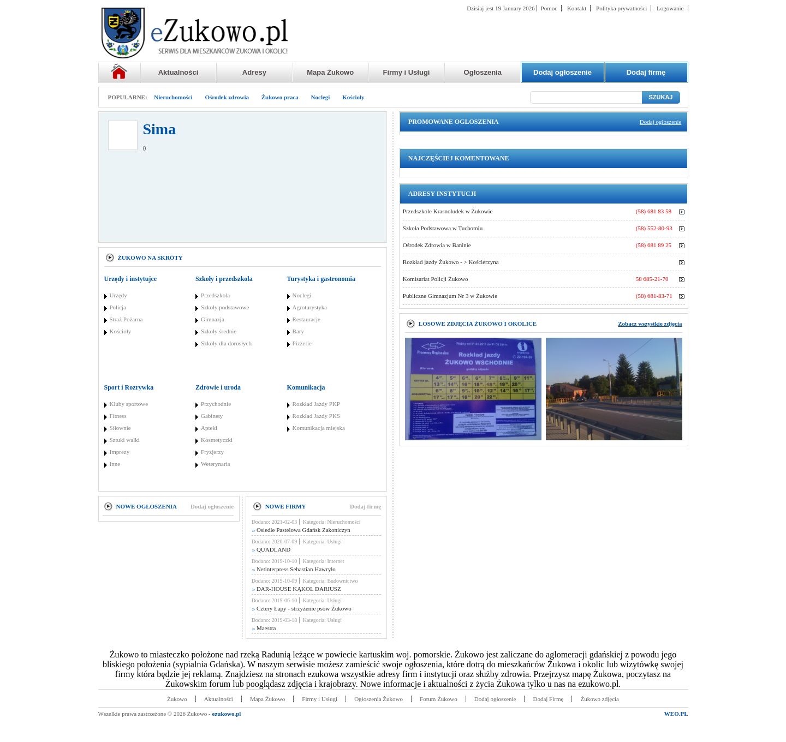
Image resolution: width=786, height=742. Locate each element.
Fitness (118, 415)
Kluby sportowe (129, 403)
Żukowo (177, 699)
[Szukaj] (586, 97)
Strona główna (119, 72)
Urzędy (118, 295)
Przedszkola (215, 295)
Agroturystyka (310, 307)
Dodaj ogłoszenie (212, 506)
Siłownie (120, 427)
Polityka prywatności (621, 8)
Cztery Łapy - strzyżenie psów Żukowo (302, 608)
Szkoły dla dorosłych (226, 343)
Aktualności (178, 72)
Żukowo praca (280, 97)
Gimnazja (212, 319)
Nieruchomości (173, 97)
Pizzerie (302, 343)
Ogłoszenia (483, 72)
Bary (298, 331)
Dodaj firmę (365, 506)
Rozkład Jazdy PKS (316, 415)
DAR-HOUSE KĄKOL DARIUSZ (296, 588)
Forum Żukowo (438, 699)
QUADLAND (271, 549)
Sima (159, 129)
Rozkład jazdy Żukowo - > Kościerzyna (451, 262)
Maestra (264, 628)
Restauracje (306, 319)
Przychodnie (216, 403)
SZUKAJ (660, 97)
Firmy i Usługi (406, 72)
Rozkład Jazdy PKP (316, 403)
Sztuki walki (125, 439)
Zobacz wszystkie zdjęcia (650, 323)
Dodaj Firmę (548, 699)
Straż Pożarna (126, 319)
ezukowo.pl (226, 713)
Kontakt (576, 8)
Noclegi (320, 97)
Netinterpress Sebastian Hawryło (294, 569)
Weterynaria (215, 463)
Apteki (209, 427)
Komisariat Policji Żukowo (435, 279)
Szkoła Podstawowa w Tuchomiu (443, 228)
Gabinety (212, 415)
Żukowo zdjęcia (599, 699)
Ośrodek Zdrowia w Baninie (437, 245)
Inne (115, 463)
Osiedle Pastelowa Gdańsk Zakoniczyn (301, 529)
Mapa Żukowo (330, 72)
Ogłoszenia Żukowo (378, 699)
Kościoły (353, 97)
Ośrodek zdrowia (227, 97)
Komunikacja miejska (319, 427)
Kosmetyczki (217, 439)
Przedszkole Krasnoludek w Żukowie (448, 211)
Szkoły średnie (218, 331)
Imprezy (120, 451)
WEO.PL (676, 713)
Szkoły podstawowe (225, 307)
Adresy (254, 72)
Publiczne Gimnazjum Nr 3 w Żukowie (450, 295)
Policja (118, 307)
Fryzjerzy (212, 451)
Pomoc (549, 8)
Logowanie (670, 8)
